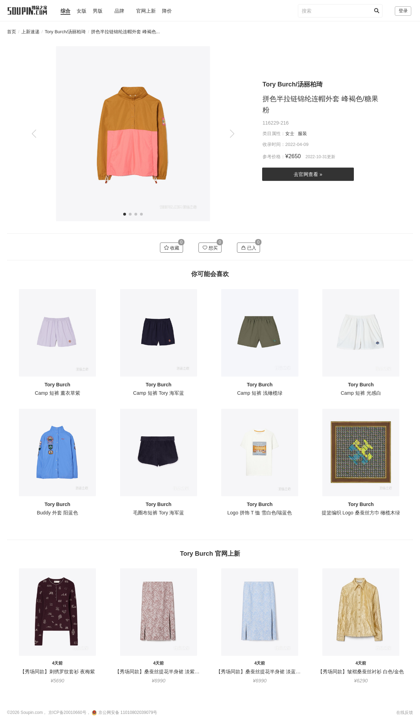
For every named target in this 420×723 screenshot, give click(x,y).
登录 (403, 10)
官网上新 (146, 11)
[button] (231, 133)
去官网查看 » (308, 174)
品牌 (119, 11)
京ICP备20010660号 (67, 712)
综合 (65, 11)
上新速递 (30, 31)
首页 (11, 31)
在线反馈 (404, 712)
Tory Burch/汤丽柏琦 (65, 31)
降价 (167, 11)
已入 (249, 248)
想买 (210, 248)
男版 (98, 11)
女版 (81, 11)
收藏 (172, 248)
